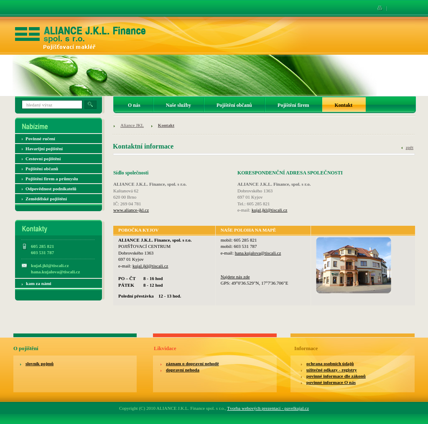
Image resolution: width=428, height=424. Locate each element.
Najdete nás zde (235, 276)
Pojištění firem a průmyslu (51, 178)
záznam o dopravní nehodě (192, 363)
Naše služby (178, 105)
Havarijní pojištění (44, 148)
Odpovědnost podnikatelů (50, 188)
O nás (134, 105)
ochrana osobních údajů (330, 363)
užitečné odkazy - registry (331, 369)
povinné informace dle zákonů (336, 376)
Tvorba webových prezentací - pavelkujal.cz (268, 408)
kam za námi (38, 283)
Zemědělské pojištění (46, 198)
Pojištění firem (293, 105)
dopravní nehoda (182, 369)
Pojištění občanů (41, 168)
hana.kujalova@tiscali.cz (258, 252)
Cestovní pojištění (43, 158)
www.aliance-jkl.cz (131, 209)
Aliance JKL (132, 125)
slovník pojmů (39, 363)
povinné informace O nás (331, 382)
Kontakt (166, 125)
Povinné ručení (40, 138)
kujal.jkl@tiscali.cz (270, 209)
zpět (409, 147)
